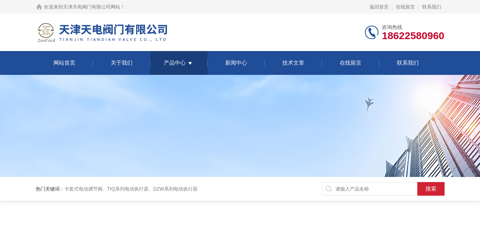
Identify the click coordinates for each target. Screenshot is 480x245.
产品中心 (175, 63)
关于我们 (122, 63)
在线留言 (405, 7)
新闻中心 (236, 63)
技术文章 (293, 63)
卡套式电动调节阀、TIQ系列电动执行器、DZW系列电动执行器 (131, 189)
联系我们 (431, 7)
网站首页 (64, 63)
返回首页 (379, 7)
